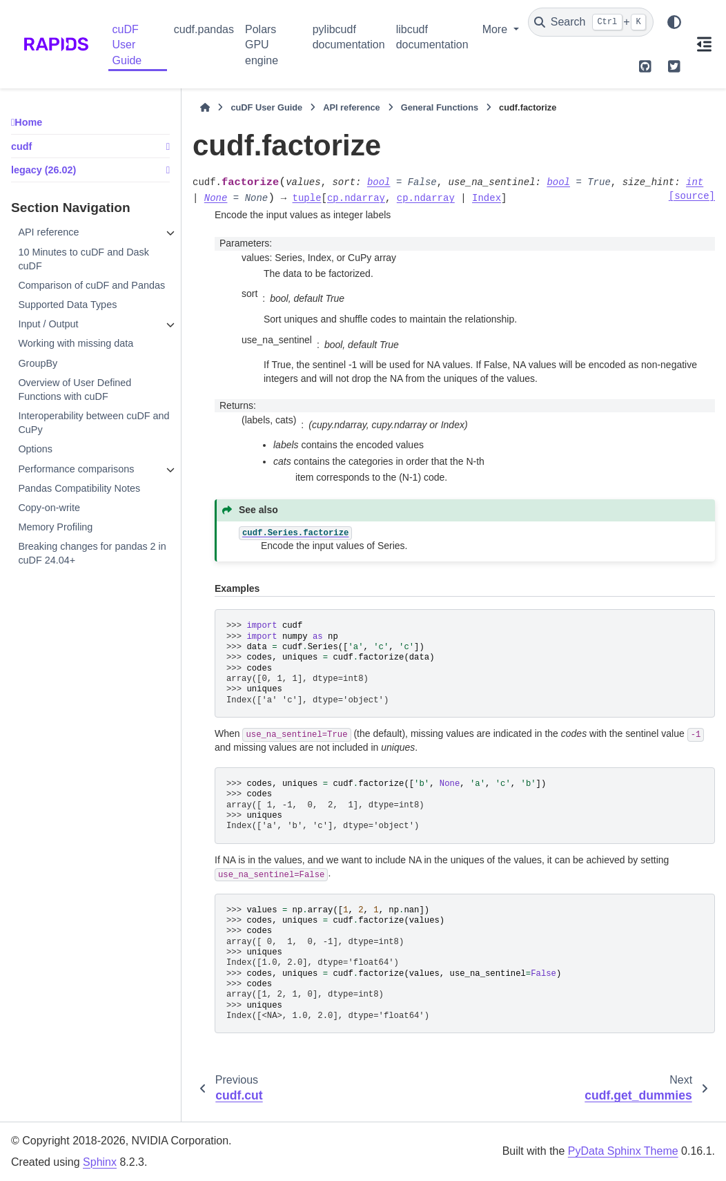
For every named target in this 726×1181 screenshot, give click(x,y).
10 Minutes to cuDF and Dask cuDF (83, 259)
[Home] (205, 108)
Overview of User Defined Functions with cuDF (74, 389)
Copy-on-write (49, 507)
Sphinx (100, 1162)
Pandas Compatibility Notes (79, 488)
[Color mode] (674, 22)
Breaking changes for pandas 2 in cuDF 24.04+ (92, 553)
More (496, 29)
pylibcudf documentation (349, 36)
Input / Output (48, 323)
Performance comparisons (76, 468)
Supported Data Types (67, 304)
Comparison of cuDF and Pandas (91, 285)
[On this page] (704, 44)
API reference (48, 232)
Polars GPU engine (261, 44)
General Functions (439, 107)
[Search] (591, 22)
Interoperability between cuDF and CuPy (93, 422)
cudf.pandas (204, 29)
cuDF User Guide (127, 44)
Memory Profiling (55, 526)
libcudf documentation (432, 36)
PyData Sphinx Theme (623, 1151)
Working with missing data (75, 343)
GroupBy (37, 363)
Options (35, 448)
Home (28, 122)
